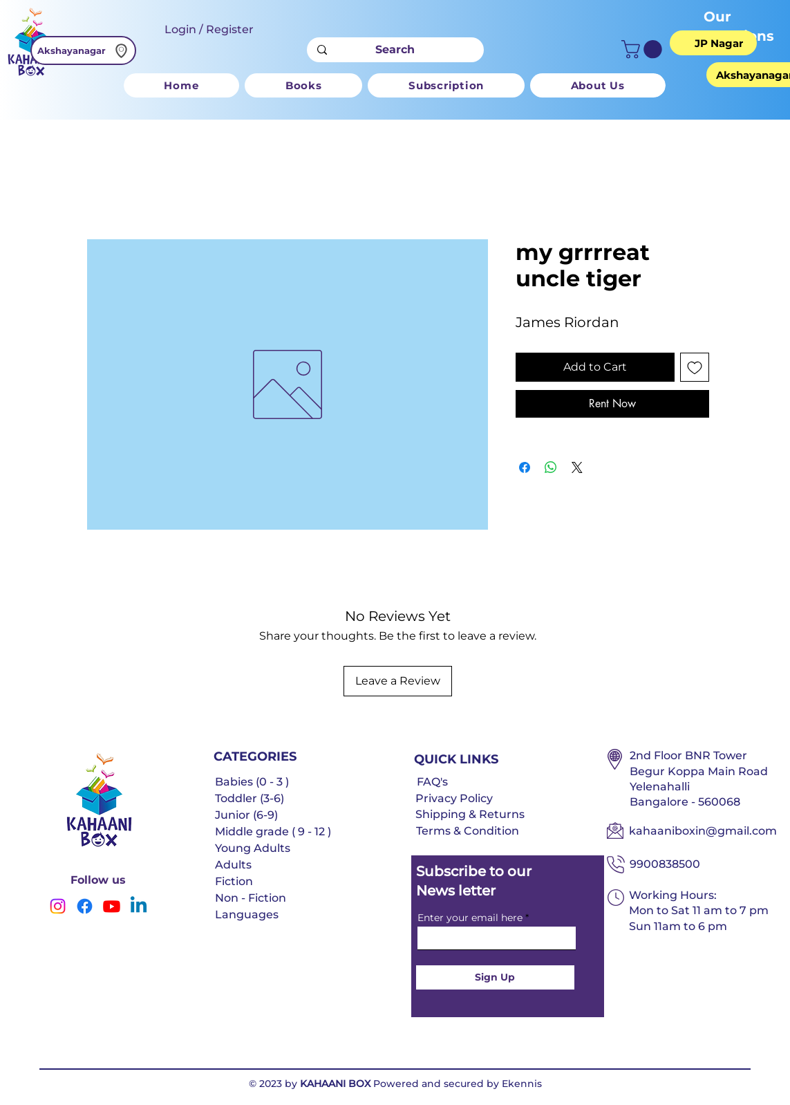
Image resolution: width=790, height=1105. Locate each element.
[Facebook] (85, 906)
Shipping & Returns (470, 814)
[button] (643, 49)
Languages (247, 914)
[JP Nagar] (719, 42)
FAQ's (432, 781)
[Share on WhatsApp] (551, 467)
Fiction (234, 881)
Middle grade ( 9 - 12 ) (273, 831)
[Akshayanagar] (83, 50)
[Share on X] (577, 467)
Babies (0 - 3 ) (252, 781)
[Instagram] (58, 906)
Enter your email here (470, 917)
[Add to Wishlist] (694, 367)
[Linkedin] (139, 906)
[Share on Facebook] (524, 467)
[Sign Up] (495, 977)
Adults (233, 864)
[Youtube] (112, 906)
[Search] (395, 50)
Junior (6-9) (246, 814)
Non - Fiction (250, 897)
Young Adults (252, 848)
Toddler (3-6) (249, 798)
